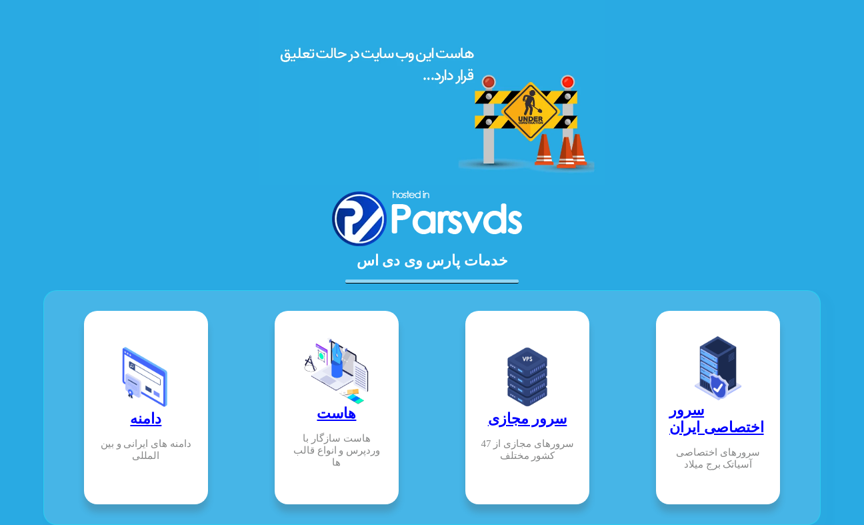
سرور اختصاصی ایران (716, 419)
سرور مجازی (527, 418)
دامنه (145, 418)
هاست (336, 413)
